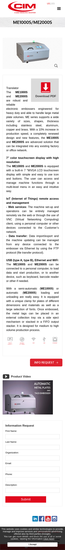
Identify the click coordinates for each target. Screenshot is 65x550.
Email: (8, 463)
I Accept (32, 544)
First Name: (11, 431)
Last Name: (11, 442)
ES (53, 4)
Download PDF (45, 90)
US (48, 4)
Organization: (12, 452)
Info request (46, 362)
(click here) (48, 539)
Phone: (8, 474)
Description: (11, 485)
